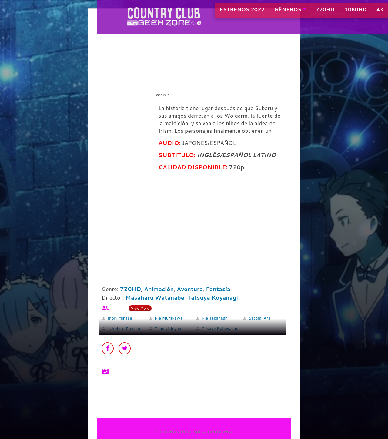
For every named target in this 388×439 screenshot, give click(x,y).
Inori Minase (120, 318)
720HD (311, 11)
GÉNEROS (273, 11)
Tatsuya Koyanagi (212, 297)
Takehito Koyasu (124, 328)
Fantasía (218, 289)
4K (365, 11)
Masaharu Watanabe (154, 297)
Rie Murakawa (168, 318)
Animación (159, 289)
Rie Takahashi (215, 318)
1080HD (341, 11)
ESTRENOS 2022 (227, 11)
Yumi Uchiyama (170, 328)
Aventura (190, 289)
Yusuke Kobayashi (219, 328)
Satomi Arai (260, 318)
